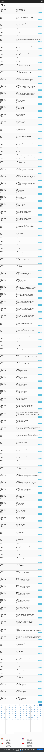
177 (32, 727)
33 (6, 709)
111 (15, 719)
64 (9, 713)
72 (31, 713)
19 (9, 707)
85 (26, 715)
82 (18, 715)
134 (37, 721)
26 (29, 707)
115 (26, 719)
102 (32, 717)
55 (26, 711)
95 (12, 717)
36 (15, 709)
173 (20, 727)
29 (37, 707)
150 (40, 723)
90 (40, 715)
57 (31, 711)
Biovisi (2, 1)
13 (34, 705)
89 (37, 715)
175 (26, 727)
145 (26, 723)
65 (12, 713)
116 (29, 719)
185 (12, 729)
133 (34, 721)
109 (9, 719)
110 (12, 719)
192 (32, 729)
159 (23, 725)
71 (29, 713)
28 (34, 707)
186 (15, 729)
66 (15, 713)
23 (20, 707)
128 (20, 721)
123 (7, 721)
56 (29, 711)
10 (26, 705)
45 (40, 709)
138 (7, 723)
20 (12, 707)
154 (9, 725)
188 (20, 729)
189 (23, 729)
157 (18, 725)
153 (7, 725)
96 (15, 717)
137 (4, 723)
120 (40, 719)
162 (32, 725)
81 (15, 715)
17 (4, 707)
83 (20, 715)
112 (18, 719)
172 (18, 727)
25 (26, 707)
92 (4, 717)
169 (9, 727)
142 (18, 723)
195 (40, 729)
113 (20, 719)
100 (26, 717)
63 (6, 713)
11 (29, 705)
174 (23, 727)
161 (29, 725)
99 (23, 717)
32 (4, 709)
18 (6, 707)
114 (23, 719)
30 (40, 707)
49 (9, 711)
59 (37, 711)
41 (29, 709)
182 (4, 729)
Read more (40, 12)
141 (15, 723)
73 (34, 713)
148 (34, 723)
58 (34, 711)
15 (40, 705)
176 (29, 727)
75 (40, 713)
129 (23, 721)
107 (4, 719)
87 (31, 715)
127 (18, 721)
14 (37, 705)
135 (40, 721)
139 (9, 723)
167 (4, 727)
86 (29, 715)
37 (18, 709)
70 (26, 713)
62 (4, 713)
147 (32, 723)
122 (4, 721)
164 (37, 725)
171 (15, 727)
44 (37, 709)
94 (9, 717)
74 (37, 713)
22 (18, 707)
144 (23, 723)
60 (40, 711)
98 (20, 717)
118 (34, 719)
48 (6, 711)
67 (18, 713)
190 (26, 729)
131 (29, 721)
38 (20, 709)
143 (20, 723)
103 (34, 717)
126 (15, 721)
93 (6, 717)
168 (7, 727)
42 (31, 709)
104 (37, 717)
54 (23, 711)
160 (26, 725)
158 (20, 725)
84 (23, 715)
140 (12, 723)
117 (32, 719)
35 (12, 709)
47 (4, 711)
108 (7, 719)
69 (23, 713)
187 (18, 729)
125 (12, 721)
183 (7, 729)
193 (34, 729)
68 (20, 713)
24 (23, 707)
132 (32, 721)
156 (15, 725)
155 (12, 725)
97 (18, 717)
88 (34, 715)
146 (29, 723)
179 (37, 727)
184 (9, 729)
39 (23, 709)
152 (4, 725)
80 (12, 715)
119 (37, 719)
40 (26, 709)
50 (12, 711)
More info (21, 750)
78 (6, 715)
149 (37, 723)
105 (40, 717)
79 (9, 715)
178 (34, 727)
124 (9, 721)
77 (4, 715)
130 (26, 721)
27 (31, 707)
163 (34, 725)
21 (15, 707)
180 (40, 727)
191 (29, 729)
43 (34, 709)
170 (12, 727)
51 (15, 711)
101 (29, 717)
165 (40, 725)
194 (37, 729)
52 (18, 711)
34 (9, 709)
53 (20, 711)
